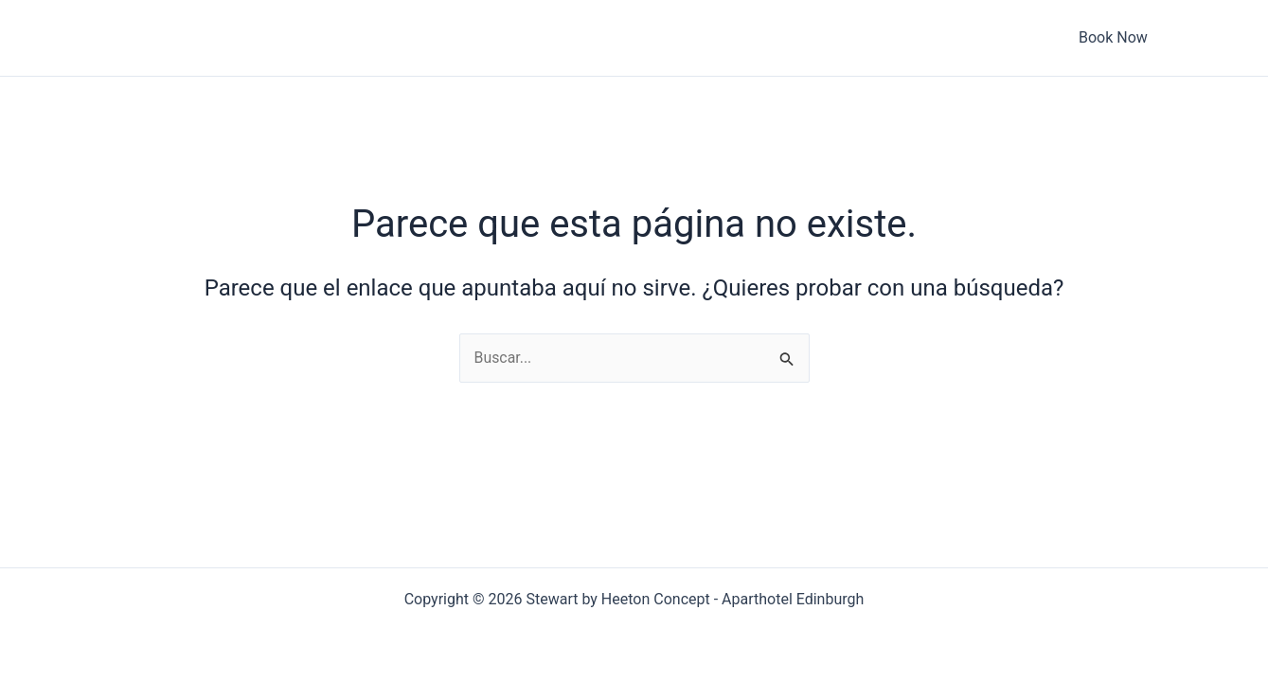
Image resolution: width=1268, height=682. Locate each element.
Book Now (1081, 37)
